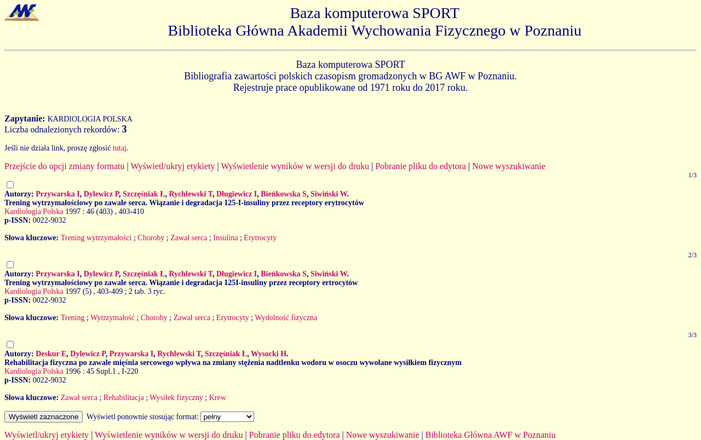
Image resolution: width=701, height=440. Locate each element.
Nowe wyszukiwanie (508, 166)
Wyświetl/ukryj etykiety (172, 166)
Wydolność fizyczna (286, 318)
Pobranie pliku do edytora (420, 166)
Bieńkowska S (284, 194)
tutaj (120, 148)
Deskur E (51, 354)
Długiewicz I (236, 194)
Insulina (225, 238)
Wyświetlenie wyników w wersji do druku (295, 166)
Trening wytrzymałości (96, 238)
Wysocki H (268, 354)
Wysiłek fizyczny (176, 397)
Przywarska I (58, 194)
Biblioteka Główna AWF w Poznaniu (491, 434)
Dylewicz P (101, 194)
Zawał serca (188, 238)
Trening (73, 318)
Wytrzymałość (112, 318)
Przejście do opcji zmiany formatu (64, 166)
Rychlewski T (190, 194)
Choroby (150, 238)
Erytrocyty (260, 238)
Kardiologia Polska (34, 211)
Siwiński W (329, 194)
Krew (217, 397)
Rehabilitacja (124, 397)
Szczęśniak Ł (144, 194)
